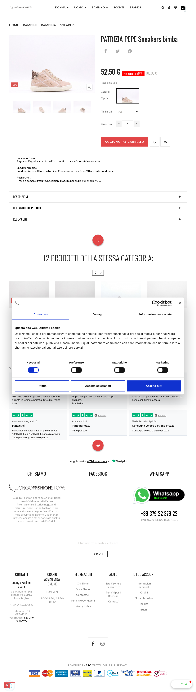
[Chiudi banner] (180, 303)
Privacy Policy (83, 606)
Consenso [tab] (40, 314)
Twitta (117, 51)
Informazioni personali (144, 585)
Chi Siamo (83, 583)
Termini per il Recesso (113, 594)
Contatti (113, 601)
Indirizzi (144, 603)
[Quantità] (127, 124)
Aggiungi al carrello (124, 141)
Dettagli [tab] (98, 314)
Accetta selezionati (98, 385)
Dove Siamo (83, 589)
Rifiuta (42, 385)
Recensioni (20, 219)
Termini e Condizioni (83, 600)
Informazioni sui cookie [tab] (155, 314)
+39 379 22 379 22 (159, 514)
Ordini (144, 592)
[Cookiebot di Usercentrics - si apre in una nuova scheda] (155, 303)
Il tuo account (144, 574)
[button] (181, 684)
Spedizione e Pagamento (113, 585)
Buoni (143, 609)
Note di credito (144, 598)
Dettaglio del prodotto (28, 208)
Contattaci (82, 594)
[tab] (98, 197)
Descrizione (20, 197)
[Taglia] (127, 111)
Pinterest (130, 51)
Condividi (105, 51)
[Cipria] (127, 96)
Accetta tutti (154, 385)
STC (88, 665)
